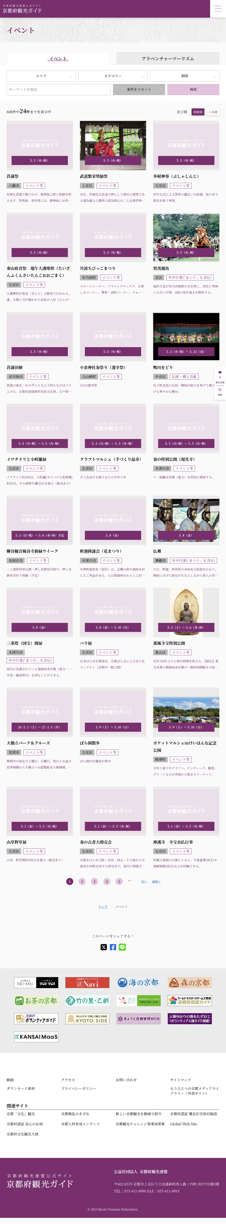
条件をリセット (139, 89)
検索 (193, 89)
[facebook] (113, 947)
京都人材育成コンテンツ (80, 1123)
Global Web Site (183, 1123)
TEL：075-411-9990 (130, 1191)
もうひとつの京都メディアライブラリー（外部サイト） (194, 1091)
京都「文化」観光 (21, 1113)
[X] (103, 947)
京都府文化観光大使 (22, 1134)
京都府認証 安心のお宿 (25, 1123)
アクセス (68, 1079)
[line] (122, 947)
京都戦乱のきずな (75, 1113)
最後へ (156, 881)
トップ (102, 906)
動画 (10, 1079)
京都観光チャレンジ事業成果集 (140, 1123)
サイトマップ (180, 1079)
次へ (144, 881)
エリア (41, 75)
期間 (184, 75)
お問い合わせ (126, 1079)
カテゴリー (113, 75)
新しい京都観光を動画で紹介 (139, 1113)
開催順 (198, 112)
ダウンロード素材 (21, 1088)
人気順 (213, 112)
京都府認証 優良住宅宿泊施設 (193, 1113)
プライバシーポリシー (78, 1088)
